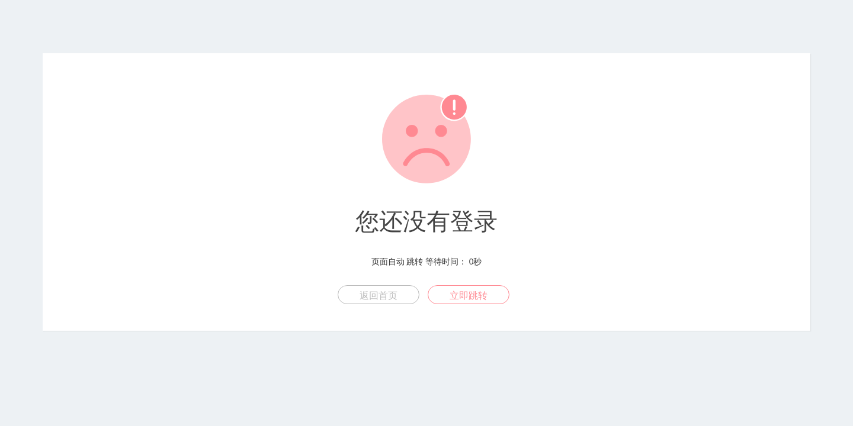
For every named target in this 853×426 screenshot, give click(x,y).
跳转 (414, 261)
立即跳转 (469, 295)
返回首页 (378, 295)
